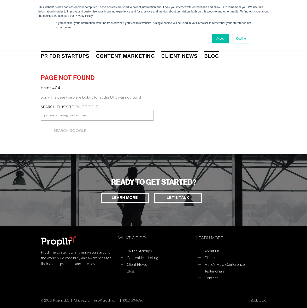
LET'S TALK (178, 197)
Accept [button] (220, 38)
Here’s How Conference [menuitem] (224, 264)
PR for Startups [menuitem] (65, 56)
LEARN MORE (124, 197)
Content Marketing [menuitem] (125, 56)
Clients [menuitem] (210, 257)
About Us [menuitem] (211, 251)
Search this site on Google (69, 106)
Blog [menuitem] (211, 56)
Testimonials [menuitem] (214, 271)
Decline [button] (241, 38)
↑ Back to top (257, 300)
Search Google (70, 130)
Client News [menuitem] (179, 56)
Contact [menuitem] (211, 277)
